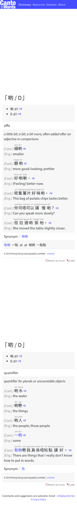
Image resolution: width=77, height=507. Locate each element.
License (50, 253)
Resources (39, 4)
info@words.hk (65, 495)
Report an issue (56, 260)
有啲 (8, 244)
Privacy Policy (38, 499)
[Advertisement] (38, 54)
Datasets (51, 4)
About (61, 4)
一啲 (18, 435)
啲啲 (25, 236)
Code (72, 260)
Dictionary (25, 4)
